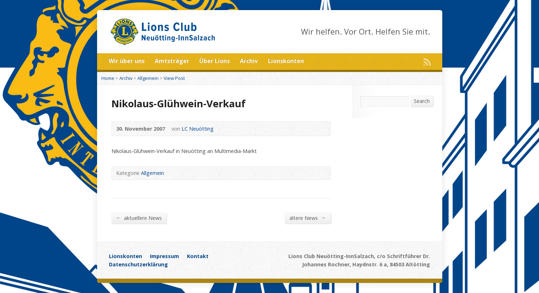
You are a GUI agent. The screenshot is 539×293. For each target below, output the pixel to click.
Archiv (249, 61)
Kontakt (198, 256)
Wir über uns (127, 61)
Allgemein (148, 78)
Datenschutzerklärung (138, 264)
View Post (174, 78)
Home (107, 78)
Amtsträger (172, 61)
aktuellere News (139, 217)
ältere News (307, 217)
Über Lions (214, 61)
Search (422, 101)
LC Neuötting (198, 128)
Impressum (164, 256)
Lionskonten (286, 61)
